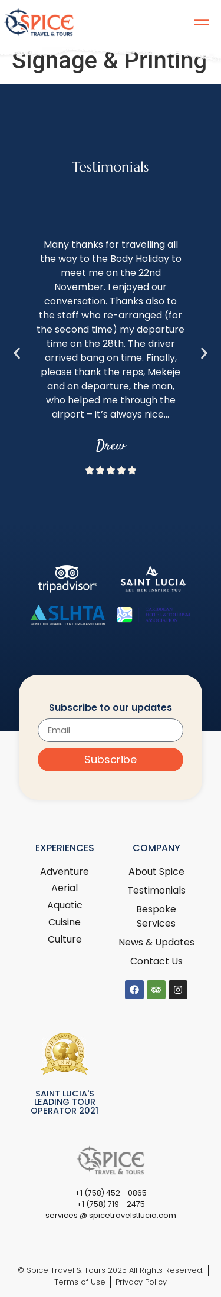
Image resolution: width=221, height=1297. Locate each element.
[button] (16, 353)
